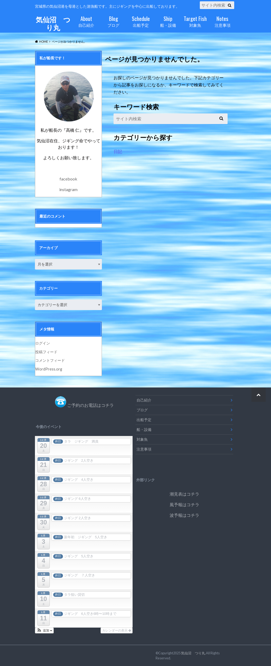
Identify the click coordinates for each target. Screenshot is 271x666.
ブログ (113, 20)
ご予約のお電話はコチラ (90, 405)
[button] (44, 630)
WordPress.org (48, 369)
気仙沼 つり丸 (53, 23)
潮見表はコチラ (184, 493)
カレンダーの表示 (116, 630)
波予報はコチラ (184, 515)
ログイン (42, 343)
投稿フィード (46, 352)
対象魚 (195, 20)
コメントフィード (50, 360)
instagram (68, 189)
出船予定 (140, 20)
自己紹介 (86, 20)
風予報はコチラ (184, 504)
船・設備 (168, 20)
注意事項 (222, 20)
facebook (68, 178)
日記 (118, 151)
